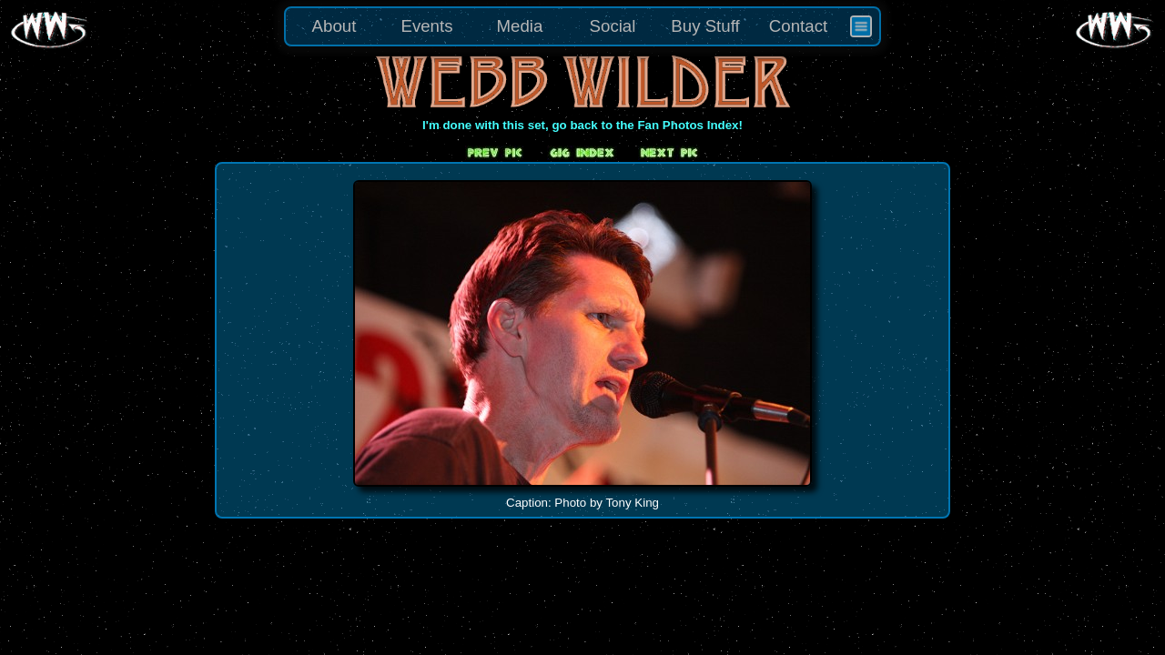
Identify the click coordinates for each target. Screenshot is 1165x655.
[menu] (582, 26)
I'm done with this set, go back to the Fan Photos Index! (582, 125)
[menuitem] (861, 26)
